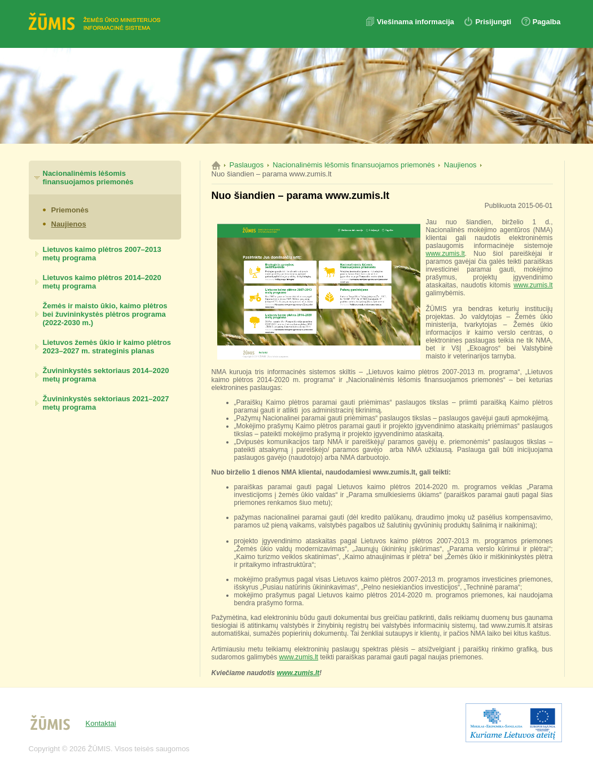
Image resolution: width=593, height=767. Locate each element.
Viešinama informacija (416, 21)
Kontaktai (101, 723)
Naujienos (68, 224)
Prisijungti (493, 21)
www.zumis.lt (445, 254)
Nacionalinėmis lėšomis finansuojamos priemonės (88, 177)
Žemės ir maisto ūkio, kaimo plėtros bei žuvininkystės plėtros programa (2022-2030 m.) (105, 314)
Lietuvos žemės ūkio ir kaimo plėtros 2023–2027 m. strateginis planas (107, 346)
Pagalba (547, 21)
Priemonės (70, 210)
